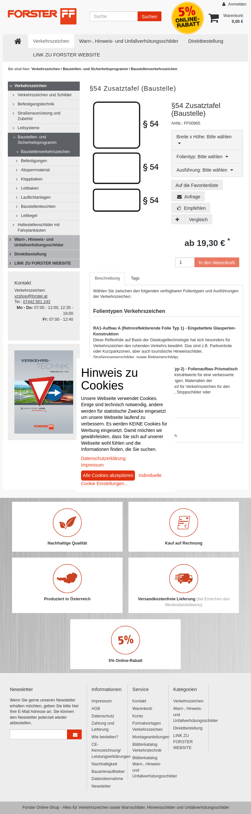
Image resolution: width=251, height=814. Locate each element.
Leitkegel (29, 215)
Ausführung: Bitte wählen (204, 170)
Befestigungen (34, 161)
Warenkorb (142, 708)
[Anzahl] (185, 262)
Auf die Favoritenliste (197, 185)
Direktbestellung (206, 41)
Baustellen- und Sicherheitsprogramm (96, 69)
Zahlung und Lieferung (103, 726)
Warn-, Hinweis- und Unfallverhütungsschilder (128, 41)
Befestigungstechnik (36, 104)
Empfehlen (191, 208)
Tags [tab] (135, 278)
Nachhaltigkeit (104, 764)
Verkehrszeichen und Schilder (45, 95)
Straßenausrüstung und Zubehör (39, 116)
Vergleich (198, 219)
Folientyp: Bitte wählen (202, 156)
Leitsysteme (29, 128)
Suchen (149, 16)
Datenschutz (103, 716)
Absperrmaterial (35, 170)
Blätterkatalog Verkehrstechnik (146, 747)
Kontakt (139, 701)
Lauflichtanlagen (36, 197)
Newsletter (101, 786)
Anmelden (234, 4)
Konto (137, 716)
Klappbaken (31, 179)
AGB (96, 708)
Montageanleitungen (147, 737)
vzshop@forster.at (30, 296)
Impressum (102, 701)
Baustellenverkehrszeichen (154, 69)
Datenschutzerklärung (103, 458)
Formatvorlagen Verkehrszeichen (147, 726)
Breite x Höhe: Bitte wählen (204, 140)
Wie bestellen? (105, 737)
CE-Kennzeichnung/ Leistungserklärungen (107, 750)
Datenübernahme (107, 778)
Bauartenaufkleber (107, 771)
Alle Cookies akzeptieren (108, 475)
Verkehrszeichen (51, 41)
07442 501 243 (36, 301)
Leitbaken (30, 188)
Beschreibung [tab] (107, 278)
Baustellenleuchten (38, 206)
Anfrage (188, 196)
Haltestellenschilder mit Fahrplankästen (39, 228)
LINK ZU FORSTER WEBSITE (66, 54)
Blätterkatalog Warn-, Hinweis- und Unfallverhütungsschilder (147, 767)
